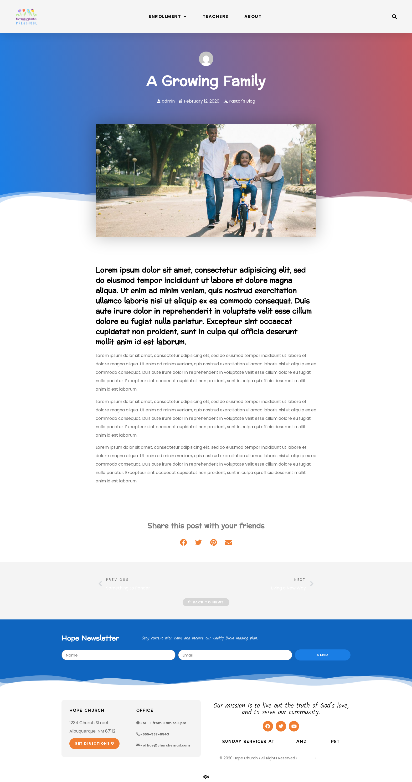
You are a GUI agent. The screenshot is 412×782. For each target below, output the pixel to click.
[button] (394, 16)
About (253, 16)
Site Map (306, 758)
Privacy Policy (330, 758)
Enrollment (168, 16)
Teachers (216, 16)
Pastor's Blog (242, 101)
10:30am (319, 741)
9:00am (285, 741)
